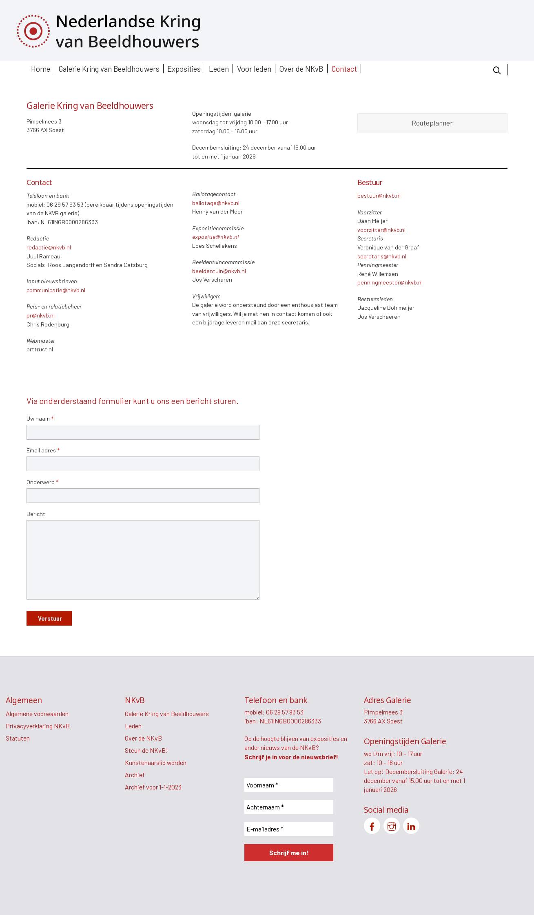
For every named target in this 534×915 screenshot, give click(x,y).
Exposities (184, 68)
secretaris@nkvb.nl (381, 256)
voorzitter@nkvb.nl (381, 229)
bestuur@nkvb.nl (379, 195)
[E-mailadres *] (288, 829)
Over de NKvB (301, 68)
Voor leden (254, 68)
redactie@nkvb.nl (49, 247)
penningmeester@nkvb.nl (390, 282)
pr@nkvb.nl (41, 315)
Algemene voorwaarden (37, 713)
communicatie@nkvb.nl (56, 290)
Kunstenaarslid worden (155, 762)
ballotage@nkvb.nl (215, 202)
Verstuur (50, 618)
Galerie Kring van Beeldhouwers (109, 68)
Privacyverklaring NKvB (38, 726)
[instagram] (391, 825)
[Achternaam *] (288, 807)
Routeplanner (432, 123)
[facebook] (372, 825)
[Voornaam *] (288, 785)
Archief (135, 774)
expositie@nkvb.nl (215, 236)
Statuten (18, 738)
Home (40, 68)
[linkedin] (411, 825)
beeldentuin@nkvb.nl (219, 270)
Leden (219, 68)
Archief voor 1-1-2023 (153, 787)
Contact (344, 68)
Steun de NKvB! (146, 750)
